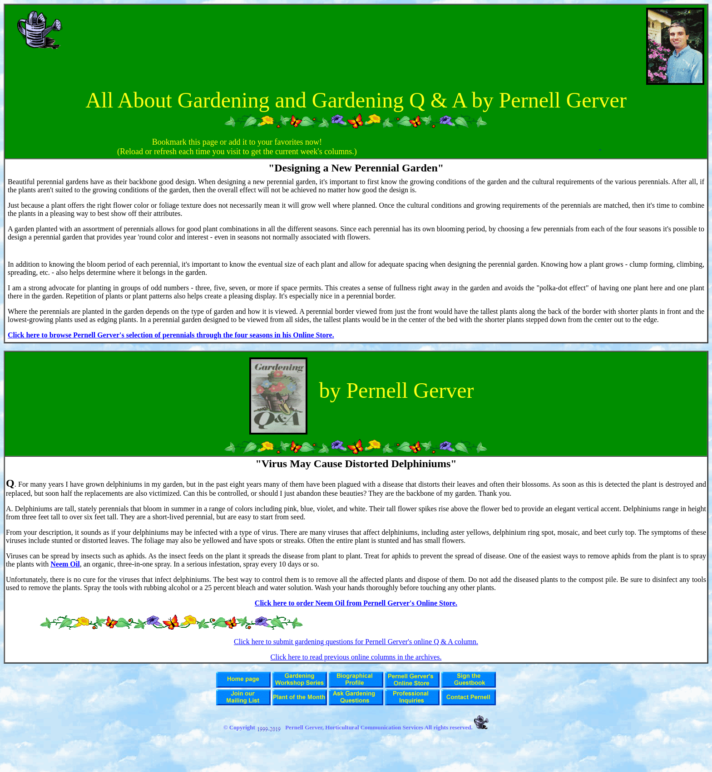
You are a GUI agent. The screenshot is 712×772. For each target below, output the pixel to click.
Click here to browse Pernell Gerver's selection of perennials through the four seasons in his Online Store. (171, 335)
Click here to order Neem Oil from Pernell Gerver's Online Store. (356, 603)
